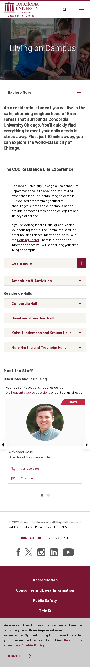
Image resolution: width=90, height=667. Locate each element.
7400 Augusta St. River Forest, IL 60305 (38, 527)
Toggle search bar (64, 9)
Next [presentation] (86, 445)
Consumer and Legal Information (45, 590)
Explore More (19, 92)
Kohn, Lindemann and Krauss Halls (42, 332)
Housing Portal (28, 240)
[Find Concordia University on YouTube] (68, 552)
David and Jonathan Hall (33, 318)
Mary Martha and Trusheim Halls (39, 347)
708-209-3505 (30, 468)
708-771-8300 (59, 538)
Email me (27, 478)
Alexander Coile (20, 451)
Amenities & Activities (32, 280)
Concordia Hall (24, 303)
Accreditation (45, 579)
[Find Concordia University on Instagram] (41, 552)
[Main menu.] (81, 9)
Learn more (49, 263)
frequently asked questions (30, 392)
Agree (14, 656)
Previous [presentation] (3, 445)
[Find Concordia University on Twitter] (29, 552)
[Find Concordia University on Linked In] (54, 552)
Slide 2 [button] (48, 495)
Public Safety (45, 600)
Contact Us (31, 538)
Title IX (45, 610)
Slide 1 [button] (42, 495)
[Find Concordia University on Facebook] (18, 552)
